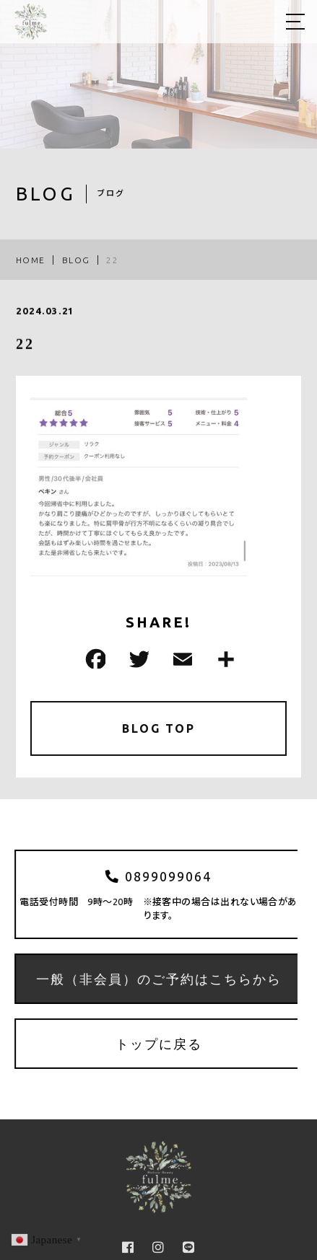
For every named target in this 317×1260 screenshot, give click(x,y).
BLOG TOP (158, 728)
